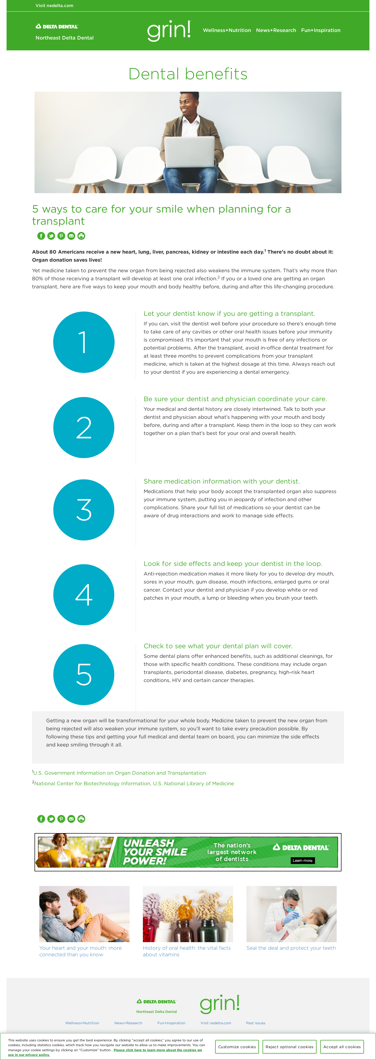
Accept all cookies (342, 1046)
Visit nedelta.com (54, 5)
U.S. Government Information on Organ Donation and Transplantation (119, 773)
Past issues (255, 1023)
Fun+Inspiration (320, 30)
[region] (188, 1046)
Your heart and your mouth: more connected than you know (80, 951)
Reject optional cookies (290, 1046)
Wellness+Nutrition (227, 30)
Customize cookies (237, 1046)
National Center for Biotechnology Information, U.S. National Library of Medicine (134, 783)
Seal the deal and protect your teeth (291, 948)
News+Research (276, 30)
